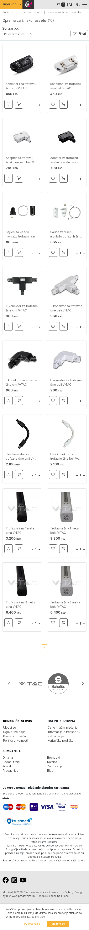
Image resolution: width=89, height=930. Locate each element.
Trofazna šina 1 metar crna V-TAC (20, 530)
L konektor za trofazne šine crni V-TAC (21, 382)
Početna (7, 12)
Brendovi (53, 757)
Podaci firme (11, 762)
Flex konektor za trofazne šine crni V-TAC (20, 456)
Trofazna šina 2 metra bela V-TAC (65, 604)
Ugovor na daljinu (15, 732)
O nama (7, 757)
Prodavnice (10, 770)
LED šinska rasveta (29, 12)
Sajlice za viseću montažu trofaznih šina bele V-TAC (65, 234)
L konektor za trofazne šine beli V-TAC (66, 382)
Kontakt (7, 766)
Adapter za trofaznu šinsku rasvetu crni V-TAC (65, 160)
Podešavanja (32, 923)
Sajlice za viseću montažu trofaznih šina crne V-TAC (21, 234)
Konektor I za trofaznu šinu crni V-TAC (21, 86)
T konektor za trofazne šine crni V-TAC (22, 308)
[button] (79, 33)
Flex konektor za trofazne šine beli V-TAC (64, 456)
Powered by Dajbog (61, 892)
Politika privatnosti (15, 740)
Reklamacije (56, 736)
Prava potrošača (14, 736)
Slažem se (58, 923)
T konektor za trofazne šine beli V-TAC (66, 308)
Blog (50, 770)
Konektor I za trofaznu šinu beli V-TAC (65, 86)
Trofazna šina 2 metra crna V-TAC (21, 604)
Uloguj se (9, 727)
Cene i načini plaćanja (63, 727)
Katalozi (52, 762)
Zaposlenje (55, 766)
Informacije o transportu (64, 732)
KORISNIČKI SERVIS (17, 721)
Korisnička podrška (60, 740)
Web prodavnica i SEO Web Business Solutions (40, 895)
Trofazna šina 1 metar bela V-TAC (64, 530)
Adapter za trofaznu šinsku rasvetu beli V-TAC (20, 160)
